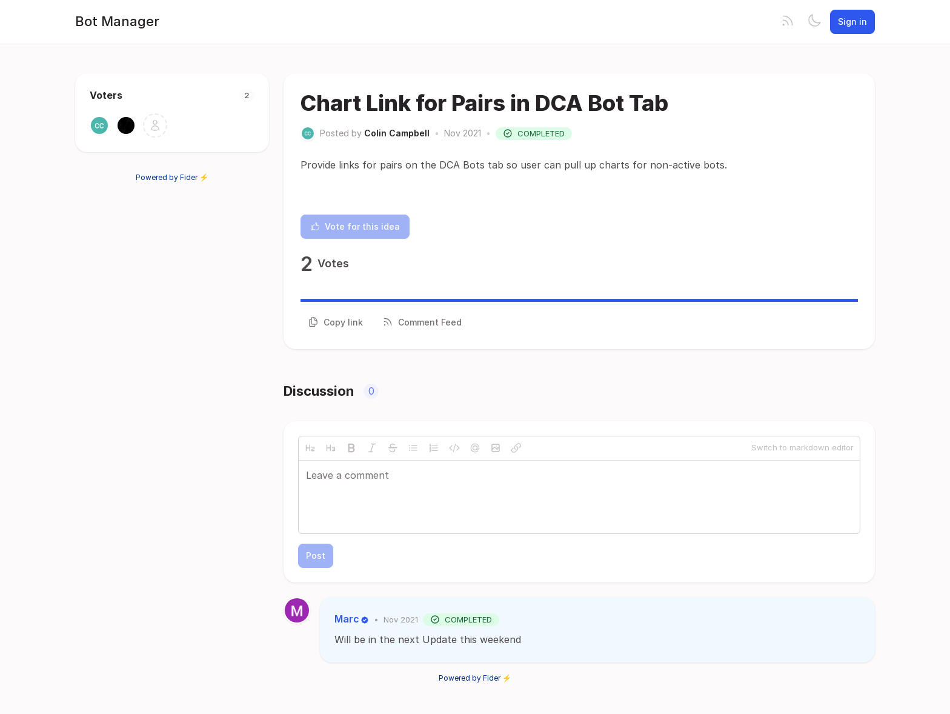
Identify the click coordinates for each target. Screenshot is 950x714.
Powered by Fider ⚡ (172, 177)
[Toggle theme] (814, 22)
